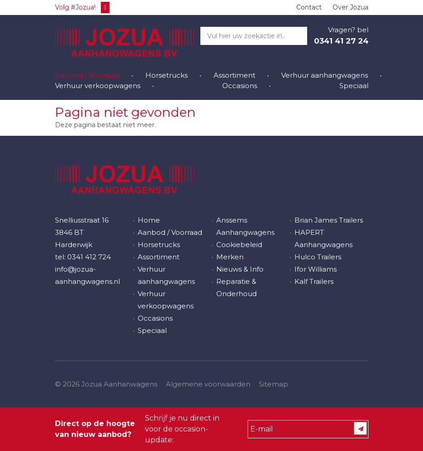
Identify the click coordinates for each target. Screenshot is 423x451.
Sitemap (273, 384)
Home (149, 220)
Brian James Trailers (328, 220)
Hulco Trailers (317, 257)
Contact (309, 7)
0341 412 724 (89, 257)
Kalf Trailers (313, 281)
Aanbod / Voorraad (87, 75)
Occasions (239, 85)
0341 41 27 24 (341, 40)
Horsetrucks (166, 75)
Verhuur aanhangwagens (324, 75)
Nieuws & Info (240, 269)
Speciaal (353, 85)
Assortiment (234, 75)
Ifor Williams (315, 269)
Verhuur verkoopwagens (97, 85)
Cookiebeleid (239, 244)
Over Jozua (350, 7)
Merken (230, 257)
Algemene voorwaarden (208, 384)
